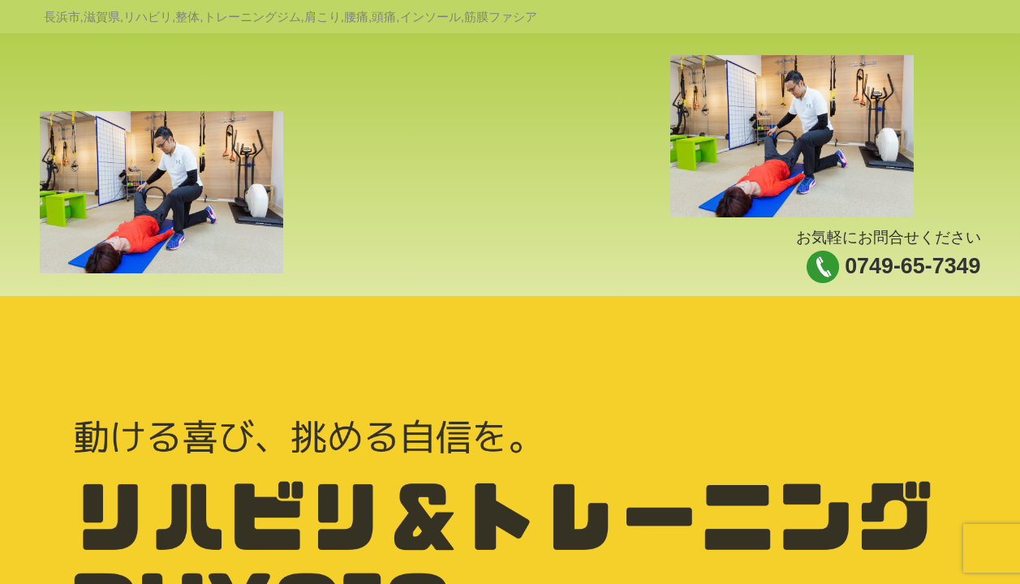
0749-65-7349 (912, 266)
